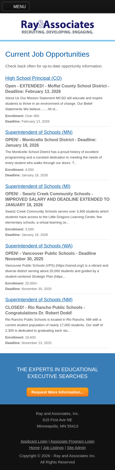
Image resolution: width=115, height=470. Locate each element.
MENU (19, 6)
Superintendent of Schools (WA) (38, 246)
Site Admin (76, 447)
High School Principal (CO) (33, 78)
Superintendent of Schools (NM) (38, 299)
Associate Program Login (72, 441)
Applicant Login (34, 441)
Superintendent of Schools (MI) (37, 186)
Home (34, 447)
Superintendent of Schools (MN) (38, 132)
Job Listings (53, 447)
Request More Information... (57, 392)
